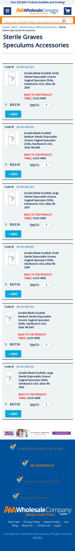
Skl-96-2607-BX (25, 187)
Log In (57, 525)
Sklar (14, 27)
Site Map (37, 537)
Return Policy (52, 522)
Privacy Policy (32, 522)
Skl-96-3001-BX (25, 306)
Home (5, 27)
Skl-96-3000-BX (25, 247)
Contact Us (43, 525)
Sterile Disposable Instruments (38, 27)
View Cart (13, 522)
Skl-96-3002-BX (25, 366)
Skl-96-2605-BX (25, 127)
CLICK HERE (39, 98)
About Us (27, 525)
